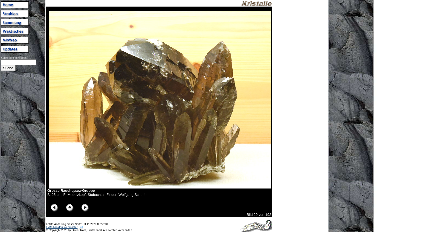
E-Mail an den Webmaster (61, 227)
